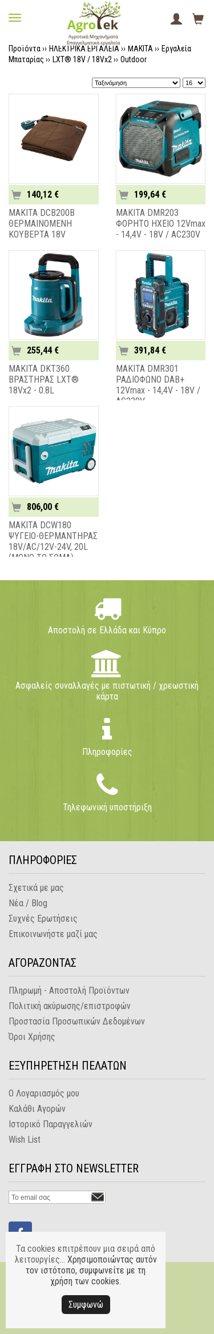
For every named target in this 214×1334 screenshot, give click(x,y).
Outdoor (133, 59)
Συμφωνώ (85, 1304)
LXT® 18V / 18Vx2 (82, 59)
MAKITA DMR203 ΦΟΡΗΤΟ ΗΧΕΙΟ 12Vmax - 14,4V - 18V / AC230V (160, 223)
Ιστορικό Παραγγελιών (50, 1124)
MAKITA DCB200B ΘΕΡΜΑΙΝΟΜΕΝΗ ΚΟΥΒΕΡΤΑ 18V (42, 223)
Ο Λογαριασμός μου (44, 1093)
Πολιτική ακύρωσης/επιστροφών (70, 1005)
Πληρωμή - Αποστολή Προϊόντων (69, 990)
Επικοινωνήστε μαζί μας (53, 934)
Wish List (25, 1139)
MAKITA (140, 48)
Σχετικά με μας (36, 887)
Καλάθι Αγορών (37, 1108)
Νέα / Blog (28, 903)
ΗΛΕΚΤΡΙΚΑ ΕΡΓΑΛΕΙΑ (84, 48)
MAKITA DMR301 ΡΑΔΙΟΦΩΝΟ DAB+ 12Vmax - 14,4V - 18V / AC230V (158, 385)
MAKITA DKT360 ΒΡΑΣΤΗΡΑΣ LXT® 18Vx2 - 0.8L (44, 379)
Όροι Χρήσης (32, 1036)
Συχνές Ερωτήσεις (43, 918)
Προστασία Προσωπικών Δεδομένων (77, 1021)
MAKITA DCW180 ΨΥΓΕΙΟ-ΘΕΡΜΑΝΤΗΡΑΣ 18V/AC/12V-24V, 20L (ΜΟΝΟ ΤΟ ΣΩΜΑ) (53, 541)
